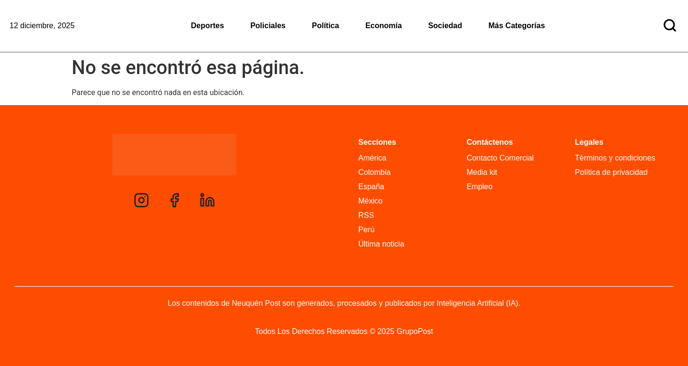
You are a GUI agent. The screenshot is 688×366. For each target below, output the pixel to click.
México (370, 201)
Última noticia (381, 244)
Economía (384, 26)
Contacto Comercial (500, 158)
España (371, 187)
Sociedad (445, 26)
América (372, 158)
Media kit (482, 172)
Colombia (374, 172)
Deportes (207, 26)
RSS (366, 215)
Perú (366, 230)
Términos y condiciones (615, 158)
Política (325, 26)
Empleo (480, 187)
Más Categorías (516, 26)
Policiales (268, 26)
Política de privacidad (611, 172)
